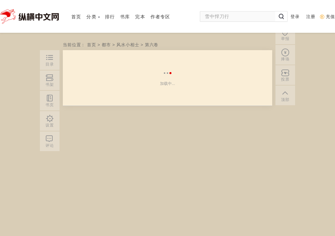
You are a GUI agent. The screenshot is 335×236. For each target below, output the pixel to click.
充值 (330, 16)
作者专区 (160, 16)
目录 (49, 64)
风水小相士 (127, 44)
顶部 (285, 44)
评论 (49, 145)
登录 (295, 16)
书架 (49, 84)
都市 (107, 44)
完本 (140, 16)
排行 (110, 16)
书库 (125, 16)
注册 (310, 16)
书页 (49, 105)
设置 (49, 125)
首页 (76, 16)
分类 (92, 16)
